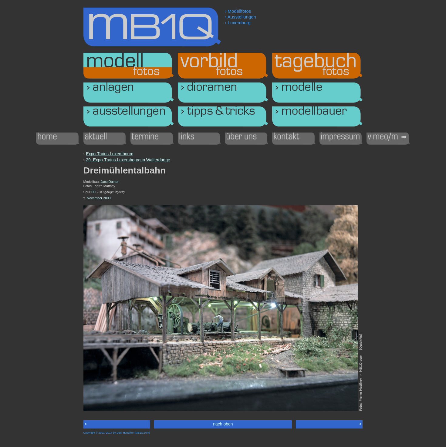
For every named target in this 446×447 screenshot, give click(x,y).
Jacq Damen (109, 181)
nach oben (223, 424)
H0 (93, 192)
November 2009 (98, 198)
